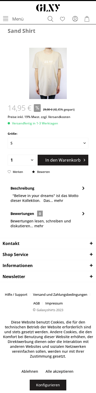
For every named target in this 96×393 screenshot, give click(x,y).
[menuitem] (13, 19)
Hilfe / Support (16, 294)
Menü (13, 18)
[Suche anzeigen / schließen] (50, 19)
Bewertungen (22, 213)
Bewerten (41, 172)
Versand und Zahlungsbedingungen (60, 294)
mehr (58, 200)
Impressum (54, 303)
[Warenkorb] (88, 19)
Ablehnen (30, 371)
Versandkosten (59, 117)
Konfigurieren (48, 384)
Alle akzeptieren (59, 371)
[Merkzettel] (63, 19)
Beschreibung (22, 188)
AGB (36, 303)
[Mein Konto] (75, 19)
